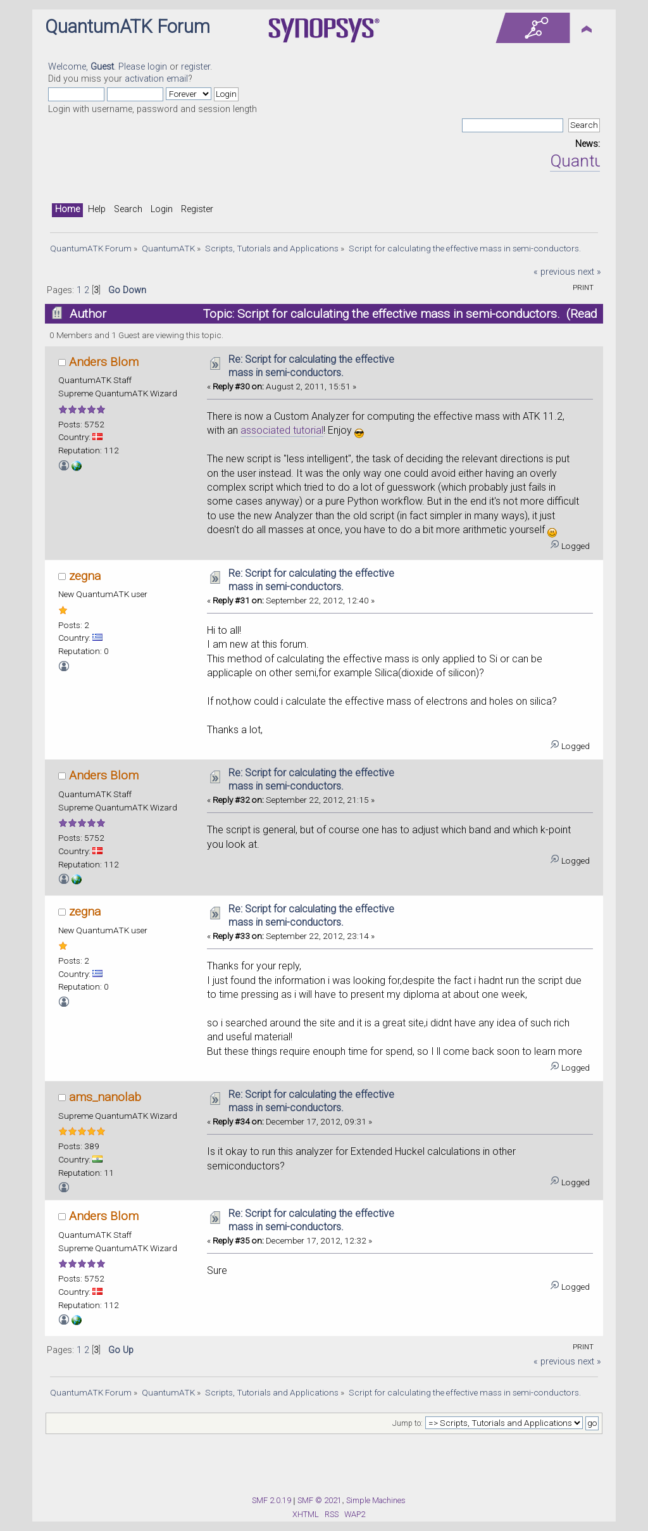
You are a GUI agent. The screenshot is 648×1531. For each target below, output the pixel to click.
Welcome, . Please (97, 66)
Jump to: (407, 1423)
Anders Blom (104, 362)
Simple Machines (376, 1500)
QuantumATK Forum (127, 26)
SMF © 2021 (319, 1500)
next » (589, 272)
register (195, 66)
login (157, 66)
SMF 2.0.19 (271, 1500)
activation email (156, 78)
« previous (554, 272)
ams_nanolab (105, 1097)
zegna (85, 576)
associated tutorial (281, 430)
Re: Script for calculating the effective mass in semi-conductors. (311, 366)
